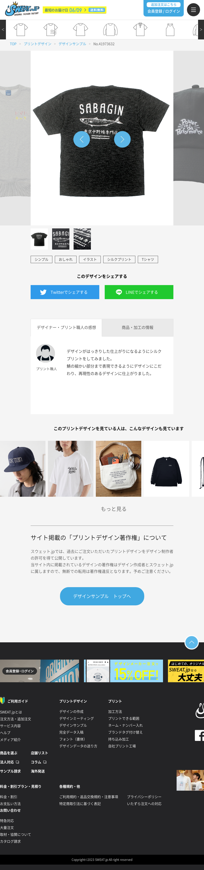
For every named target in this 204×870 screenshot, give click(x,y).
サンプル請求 (10, 771)
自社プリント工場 (122, 746)
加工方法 (115, 711)
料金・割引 (8, 797)
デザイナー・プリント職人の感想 (66, 327)
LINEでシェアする (142, 292)
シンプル (41, 259)
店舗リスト (39, 753)
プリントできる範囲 (123, 718)
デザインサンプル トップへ (102, 596)
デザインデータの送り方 (78, 746)
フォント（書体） (73, 739)
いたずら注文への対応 (144, 803)
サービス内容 (10, 726)
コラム (36, 762)
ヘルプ (5, 732)
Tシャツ (148, 259)
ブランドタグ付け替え (125, 732)
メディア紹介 (10, 739)
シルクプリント (119, 259)
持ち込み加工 (118, 739)
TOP (13, 44)
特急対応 (7, 820)
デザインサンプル (72, 44)
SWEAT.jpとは (11, 712)
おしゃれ (66, 259)
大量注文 (7, 827)
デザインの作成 (71, 711)
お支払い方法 (10, 803)
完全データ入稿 (71, 732)
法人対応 (7, 762)
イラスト (90, 259)
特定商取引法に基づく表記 (80, 803)
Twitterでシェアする (69, 292)
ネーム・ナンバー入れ (125, 725)
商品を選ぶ (8, 753)
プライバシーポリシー (144, 797)
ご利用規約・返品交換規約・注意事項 (88, 797)
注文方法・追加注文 (15, 719)
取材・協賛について (15, 834)
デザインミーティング (76, 718)
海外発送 (38, 771)
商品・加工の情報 (137, 327)
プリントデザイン (37, 44)
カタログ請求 (10, 841)
